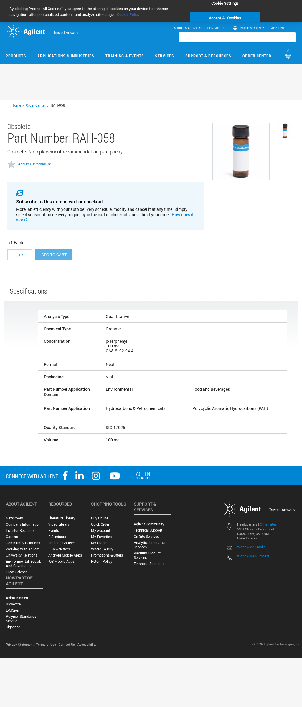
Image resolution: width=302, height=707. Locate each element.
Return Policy (101, 561)
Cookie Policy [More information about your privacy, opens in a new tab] (128, 14)
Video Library (58, 524)
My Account (100, 530)
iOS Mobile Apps (61, 561)
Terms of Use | (47, 644)
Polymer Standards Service (21, 618)
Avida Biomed (17, 598)
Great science (16, 572)
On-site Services (146, 536)
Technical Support (148, 530)
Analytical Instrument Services (151, 544)
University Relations (21, 555)
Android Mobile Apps (65, 555)
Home (16, 105)
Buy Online (99, 518)
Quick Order (100, 524)
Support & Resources (208, 56)
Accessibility (87, 644)
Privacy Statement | (21, 644)
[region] (151, 11)
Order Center (256, 56)
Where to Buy (102, 549)
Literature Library (61, 518)
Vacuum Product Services (147, 555)
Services (164, 56)
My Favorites (101, 536)
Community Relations (23, 543)
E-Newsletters (59, 549)
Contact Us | (68, 644)
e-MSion (12, 610)
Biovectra (13, 604)
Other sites (268, 524)
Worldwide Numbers (253, 556)
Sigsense (13, 627)
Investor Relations (20, 530)
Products (16, 56)
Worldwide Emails (251, 546)
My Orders (99, 543)
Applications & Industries (65, 56)
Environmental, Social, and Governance (23, 563)
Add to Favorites (32, 164)
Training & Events (124, 56)
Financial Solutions (149, 564)
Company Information (23, 524)
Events (53, 530)
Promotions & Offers (107, 555)
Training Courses (61, 543)
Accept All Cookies (225, 18)
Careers (12, 536)
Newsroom (14, 518)
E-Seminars (57, 536)
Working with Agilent (22, 549)
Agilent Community (149, 524)
